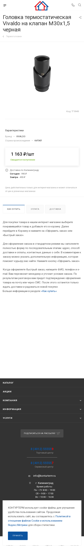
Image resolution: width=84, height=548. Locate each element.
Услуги (7, 418)
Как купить (13, 209)
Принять (18, 536)
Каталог (8, 382)
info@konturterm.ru (44, 475)
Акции (7, 391)
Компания (10, 400)
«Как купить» (49, 291)
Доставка (55, 209)
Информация (12, 409)
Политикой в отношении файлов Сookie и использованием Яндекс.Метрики (39, 521)
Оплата (35, 209)
